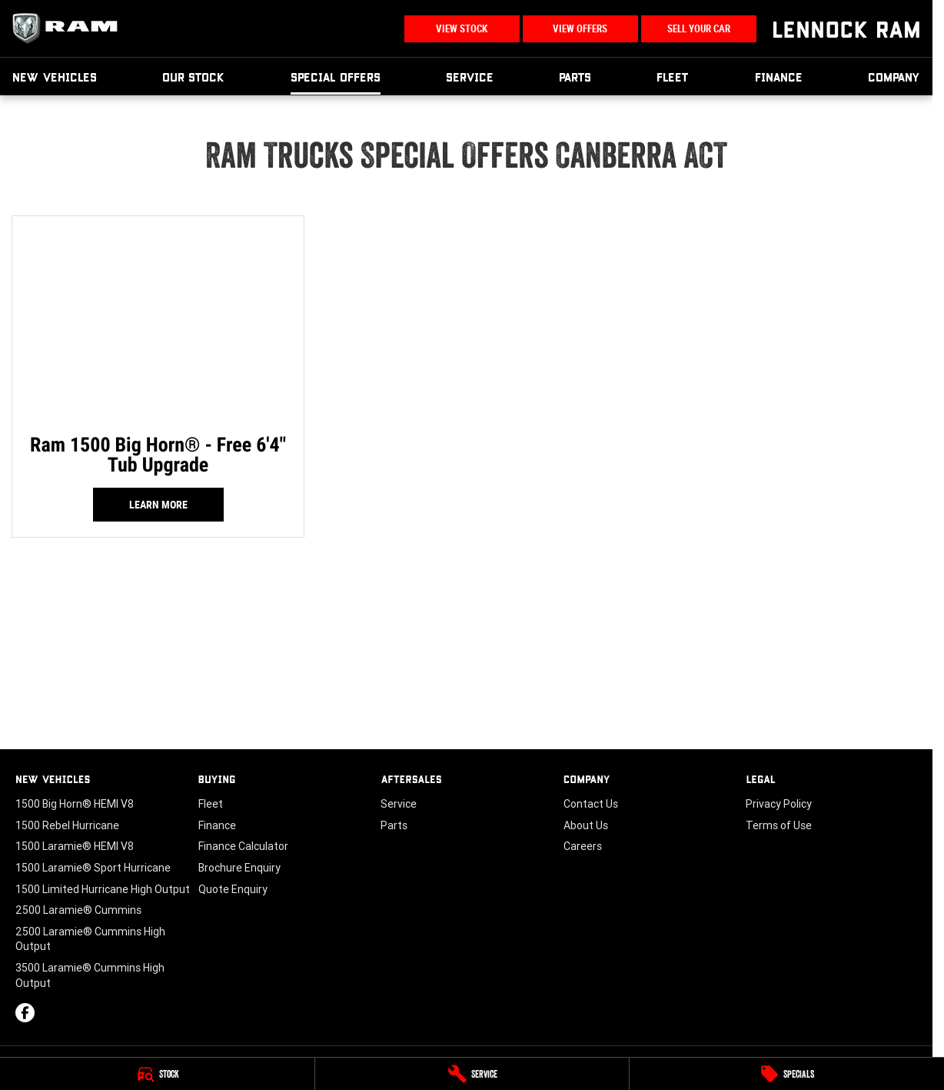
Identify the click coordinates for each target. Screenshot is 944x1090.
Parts (575, 76)
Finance (779, 76)
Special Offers (336, 76)
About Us (585, 825)
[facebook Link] (25, 1012)
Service (470, 76)
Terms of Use (779, 825)
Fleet (672, 76)
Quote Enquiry (233, 889)
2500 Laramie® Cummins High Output (90, 939)
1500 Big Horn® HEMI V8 (74, 804)
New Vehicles (54, 76)
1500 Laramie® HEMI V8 (74, 846)
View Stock (461, 29)
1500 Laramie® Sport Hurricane (93, 868)
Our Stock (193, 76)
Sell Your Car (698, 29)
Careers (582, 846)
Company (894, 76)
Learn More (158, 504)
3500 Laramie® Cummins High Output (90, 975)
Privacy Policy (779, 804)
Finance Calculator (243, 846)
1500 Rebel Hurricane (67, 825)
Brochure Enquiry (239, 868)
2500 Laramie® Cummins (78, 910)
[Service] (472, 1074)
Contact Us (590, 804)
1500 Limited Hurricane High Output (102, 889)
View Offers (580, 29)
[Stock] (157, 1074)
